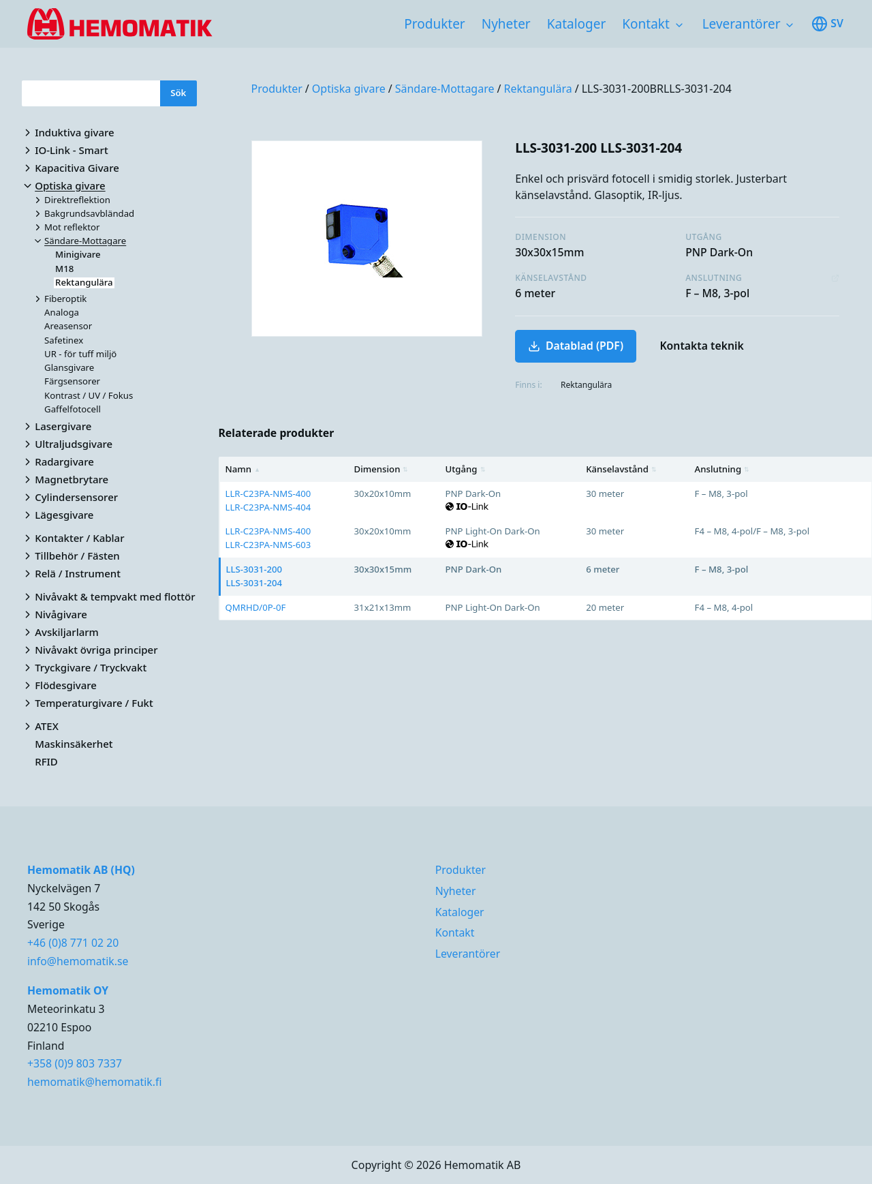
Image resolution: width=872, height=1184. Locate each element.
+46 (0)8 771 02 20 (73, 942)
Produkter (434, 24)
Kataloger (576, 24)
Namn (243, 469)
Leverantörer (741, 24)
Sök (178, 93)
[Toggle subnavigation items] (679, 25)
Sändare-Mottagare (445, 88)
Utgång (466, 469)
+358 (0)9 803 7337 (74, 1063)
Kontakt (646, 24)
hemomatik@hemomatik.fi (94, 1081)
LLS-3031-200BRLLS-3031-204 (657, 88)
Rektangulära (537, 88)
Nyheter (506, 24)
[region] (546, 538)
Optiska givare (349, 88)
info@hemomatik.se (77, 961)
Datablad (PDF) (575, 345)
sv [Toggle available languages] (827, 24)
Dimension (381, 469)
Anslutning (722, 469)
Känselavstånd (621, 469)
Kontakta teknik (701, 345)
